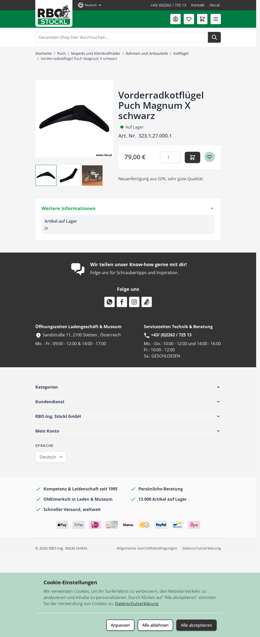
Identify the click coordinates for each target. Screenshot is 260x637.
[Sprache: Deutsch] (90, 5)
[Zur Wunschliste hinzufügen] (209, 157)
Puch (61, 53)
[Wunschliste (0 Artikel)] (189, 19)
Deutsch (48, 457)
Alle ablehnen (155, 625)
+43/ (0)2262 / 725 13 (168, 5)
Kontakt (197, 5)
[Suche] (214, 37)
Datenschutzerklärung (201, 548)
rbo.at (214, 5)
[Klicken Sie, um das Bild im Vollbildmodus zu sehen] (74, 118)
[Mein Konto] (175, 19)
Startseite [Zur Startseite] (43, 53)
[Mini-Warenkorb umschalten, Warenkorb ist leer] (202, 19)
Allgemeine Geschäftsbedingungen (147, 548)
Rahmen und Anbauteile (147, 53)
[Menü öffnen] (216, 19)
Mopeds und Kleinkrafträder (95, 53)
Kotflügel (181, 53)
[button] (128, 387)
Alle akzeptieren (196, 625)
